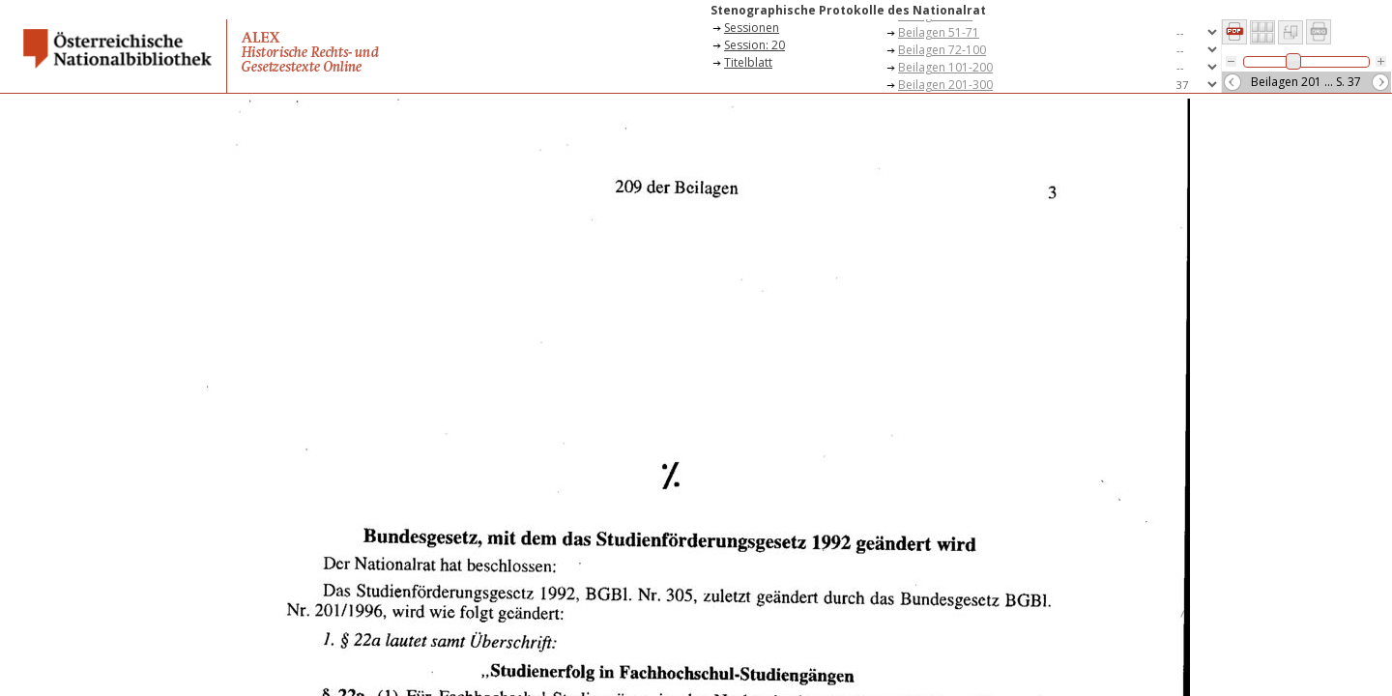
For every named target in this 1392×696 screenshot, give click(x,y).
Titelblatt (748, 62)
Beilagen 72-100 (942, 50)
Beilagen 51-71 (938, 32)
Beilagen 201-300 (945, 84)
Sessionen (751, 27)
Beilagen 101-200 (945, 67)
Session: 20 (754, 45)
